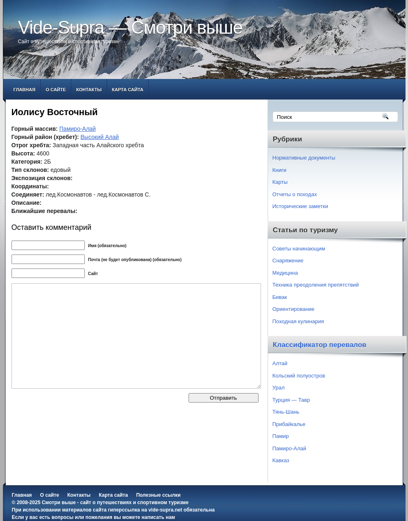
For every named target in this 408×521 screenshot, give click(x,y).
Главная (24, 89)
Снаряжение (288, 260)
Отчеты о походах (295, 194)
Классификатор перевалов (320, 345)
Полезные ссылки (158, 495)
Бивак (280, 297)
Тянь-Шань (286, 412)
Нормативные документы (304, 158)
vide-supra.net (165, 510)
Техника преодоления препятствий (316, 285)
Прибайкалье (289, 424)
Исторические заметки (301, 206)
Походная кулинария (298, 321)
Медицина (285, 273)
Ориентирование (294, 309)
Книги (280, 170)
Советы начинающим (299, 248)
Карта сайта (127, 89)
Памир (281, 436)
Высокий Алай (100, 137)
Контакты (89, 89)
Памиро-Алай (77, 128)
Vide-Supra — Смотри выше (130, 27)
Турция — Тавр (291, 400)
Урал (279, 387)
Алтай (280, 363)
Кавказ (281, 460)
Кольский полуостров (299, 376)
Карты (280, 182)
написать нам (158, 517)
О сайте (56, 89)
